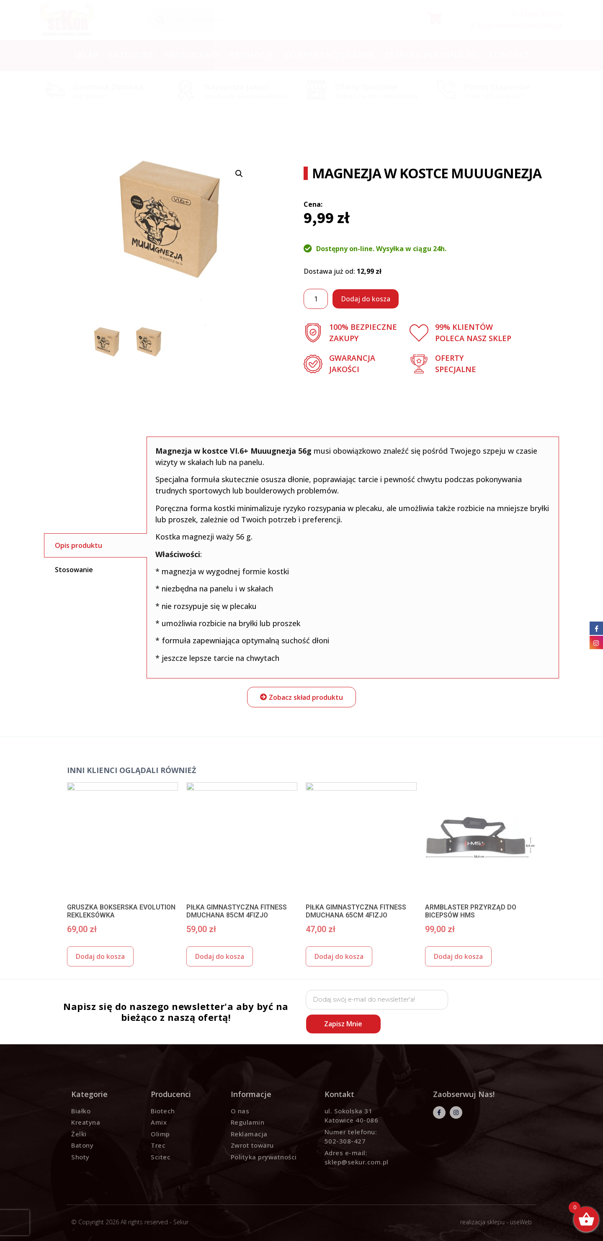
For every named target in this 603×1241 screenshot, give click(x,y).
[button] (301, 697)
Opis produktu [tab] (78, 545)
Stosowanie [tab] (74, 569)
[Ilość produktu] (316, 299)
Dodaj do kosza (365, 298)
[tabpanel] (353, 557)
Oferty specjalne (366, 87)
